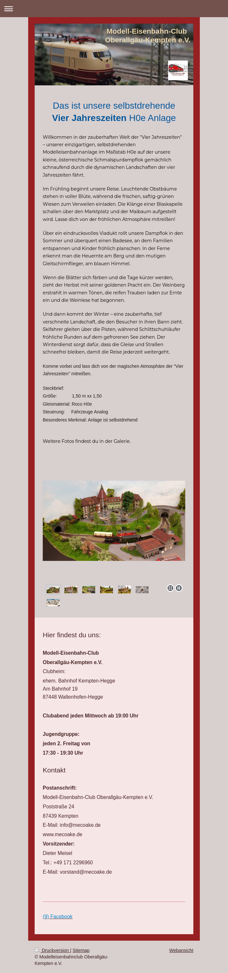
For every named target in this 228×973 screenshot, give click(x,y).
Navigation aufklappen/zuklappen (114, 9)
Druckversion (52, 950)
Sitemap (81, 950)
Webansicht (181, 950)
